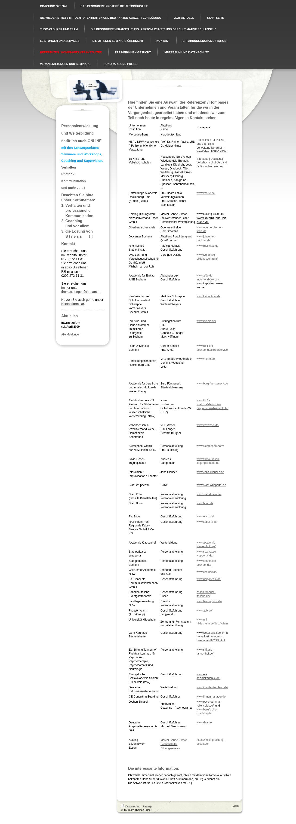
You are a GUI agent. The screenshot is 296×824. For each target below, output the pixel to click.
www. (200, 236)
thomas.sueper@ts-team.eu (81, 292)
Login (235, 805)
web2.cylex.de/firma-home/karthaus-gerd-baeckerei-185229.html (213, 636)
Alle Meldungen (70, 334)
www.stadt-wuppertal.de (211, 485)
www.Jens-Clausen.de (210, 472)
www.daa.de (204, 722)
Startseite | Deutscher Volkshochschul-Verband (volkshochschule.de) (212, 162)
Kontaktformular (72, 304)
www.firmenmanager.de (211, 696)
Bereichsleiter (168, 744)
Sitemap (146, 806)
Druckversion (130, 806)
